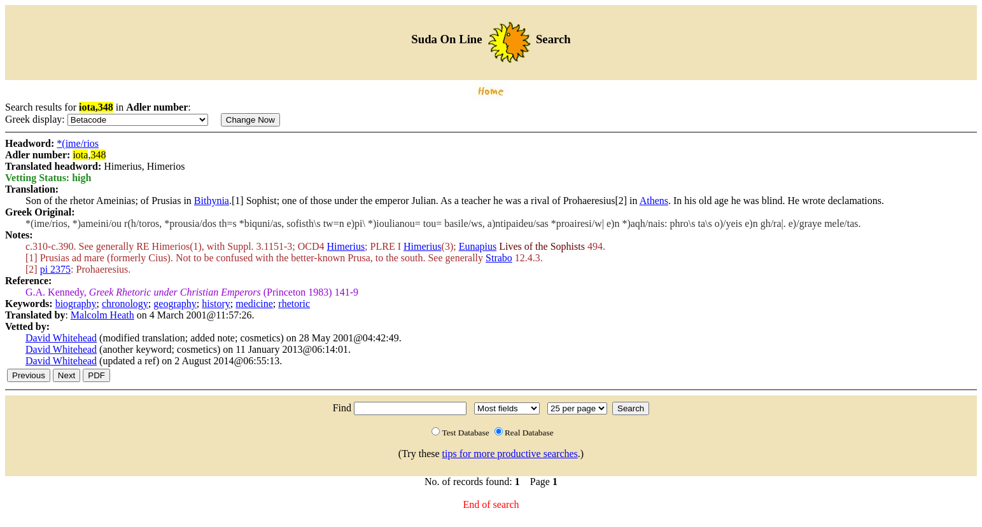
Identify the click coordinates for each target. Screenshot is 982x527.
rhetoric (294, 303)
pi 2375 (55, 269)
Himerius (346, 246)
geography (175, 303)
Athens (654, 200)
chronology (125, 303)
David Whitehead (61, 337)
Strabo (499, 257)
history (216, 303)
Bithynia (211, 200)
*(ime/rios (78, 143)
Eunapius (478, 246)
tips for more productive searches (510, 453)
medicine (254, 303)
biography (76, 303)
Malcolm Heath (102, 315)
